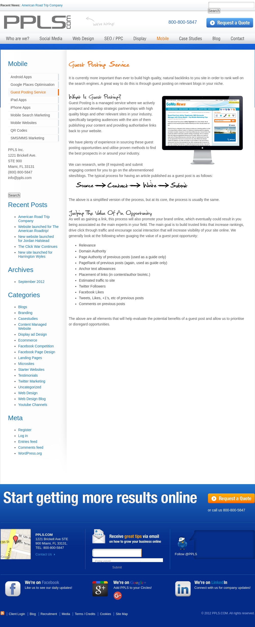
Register (25, 430)
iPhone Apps (21, 107)
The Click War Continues (37, 246)
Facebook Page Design (36, 352)
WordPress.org (30, 453)
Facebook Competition (36, 346)
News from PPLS (129, 536)
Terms (79, 614)
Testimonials (28, 375)
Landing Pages (30, 358)
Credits (90, 614)
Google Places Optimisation (33, 85)
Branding (25, 313)
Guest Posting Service (28, 92)
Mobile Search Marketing (30, 115)
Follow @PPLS (186, 554)
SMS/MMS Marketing (27, 138)
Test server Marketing (41, 23)
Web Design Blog (32, 399)
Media (66, 614)
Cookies (105, 614)
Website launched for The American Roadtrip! (38, 229)
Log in (23, 436)
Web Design (28, 393)
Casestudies (28, 319)
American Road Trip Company (42, 5)
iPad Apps (19, 100)
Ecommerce (27, 340)
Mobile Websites (24, 123)
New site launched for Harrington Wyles (35, 254)
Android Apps (21, 77)
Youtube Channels (32, 405)
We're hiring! (100, 22)
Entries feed (27, 442)
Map (16, 544)
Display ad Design (32, 334)
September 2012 (31, 282)
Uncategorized (29, 387)
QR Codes (19, 130)
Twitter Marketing (32, 381)
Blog (33, 614)
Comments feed (30, 447)
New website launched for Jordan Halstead (36, 239)
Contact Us (44, 554)
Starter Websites (31, 369)
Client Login (17, 614)
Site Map (122, 614)
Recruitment (49, 614)
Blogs (22, 307)
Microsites (26, 364)
